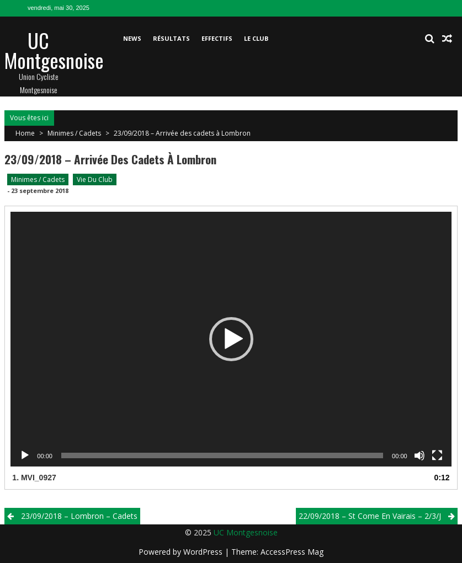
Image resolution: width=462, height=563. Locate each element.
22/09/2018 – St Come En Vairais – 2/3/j (370, 516)
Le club (256, 38)
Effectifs (216, 38)
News (132, 38)
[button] (231, 339)
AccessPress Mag (292, 551)
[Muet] (419, 455)
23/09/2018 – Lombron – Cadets (79, 516)
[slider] (222, 455)
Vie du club (95, 179)
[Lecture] (24, 455)
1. (34, 477)
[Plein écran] (437, 455)
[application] (230, 339)
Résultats (171, 38)
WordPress (204, 551)
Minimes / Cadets (74, 133)
